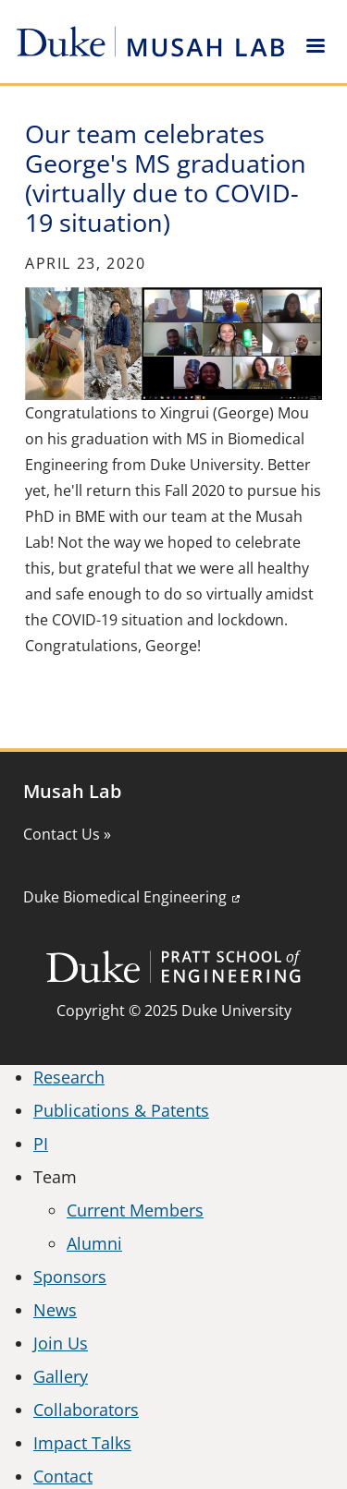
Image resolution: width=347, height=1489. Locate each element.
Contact (63, 1476)
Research (69, 1077)
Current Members (135, 1210)
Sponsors (69, 1276)
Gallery (60, 1376)
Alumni (94, 1243)
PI (40, 1143)
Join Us (60, 1343)
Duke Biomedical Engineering (125, 897)
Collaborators (86, 1409)
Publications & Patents (121, 1110)
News (55, 1310)
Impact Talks (82, 1443)
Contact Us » (67, 834)
